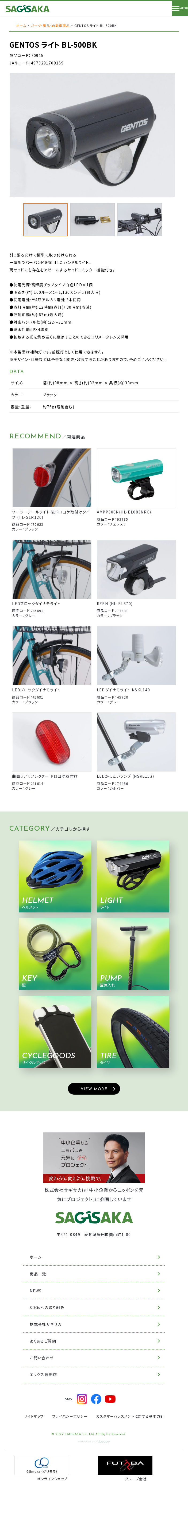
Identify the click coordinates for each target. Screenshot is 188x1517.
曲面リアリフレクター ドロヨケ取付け (45, 776)
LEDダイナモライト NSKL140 (123, 689)
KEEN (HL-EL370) (115, 603)
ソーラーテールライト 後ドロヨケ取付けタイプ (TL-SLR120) (51, 514)
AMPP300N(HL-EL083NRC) (124, 512)
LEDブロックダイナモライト (36, 603)
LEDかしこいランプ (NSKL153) (125, 776)
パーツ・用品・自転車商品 (50, 25)
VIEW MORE (94, 1089)
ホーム (21, 25)
